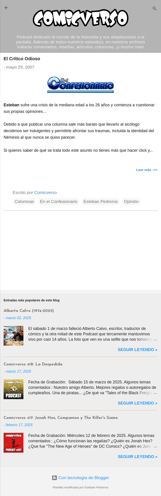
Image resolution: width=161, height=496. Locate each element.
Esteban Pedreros (101, 201)
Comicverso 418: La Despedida (33, 364)
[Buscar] (154, 9)
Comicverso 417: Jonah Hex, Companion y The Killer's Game (61, 418)
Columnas (24, 201)
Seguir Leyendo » (137, 349)
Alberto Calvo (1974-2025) (29, 311)
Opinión (131, 201)
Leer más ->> (146, 170)
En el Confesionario (58, 201)
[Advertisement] (80, 251)
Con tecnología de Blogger (80, 477)
